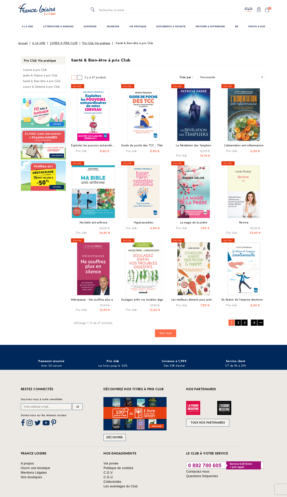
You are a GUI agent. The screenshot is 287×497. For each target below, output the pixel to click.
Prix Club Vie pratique (40, 60)
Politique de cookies (118, 468)
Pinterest (54, 423)
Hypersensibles (143, 222)
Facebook (23, 423)
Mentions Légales (34, 472)
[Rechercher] (164, 10)
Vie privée (110, 463)
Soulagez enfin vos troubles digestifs (144, 300)
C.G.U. (108, 477)
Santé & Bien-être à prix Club (41, 81)
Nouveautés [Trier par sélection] (232, 77)
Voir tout (165, 333)
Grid (74, 77)
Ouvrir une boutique (35, 468)
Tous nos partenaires (208, 423)
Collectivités (112, 481)
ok (77, 407)
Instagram (30, 423)
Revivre (244, 222)
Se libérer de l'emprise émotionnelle (244, 300)
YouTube (46, 423)
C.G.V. (108, 472)
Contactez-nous (198, 471)
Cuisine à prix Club (35, 70)
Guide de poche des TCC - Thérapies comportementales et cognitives (166, 145)
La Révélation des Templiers (193, 145)
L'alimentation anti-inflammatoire (244, 145)
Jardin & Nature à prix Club (40, 75)
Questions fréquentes (202, 476)
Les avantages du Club (120, 486)
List (79, 77)
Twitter (38, 423)
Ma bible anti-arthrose (93, 222)
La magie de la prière (193, 222)
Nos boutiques (31, 477)
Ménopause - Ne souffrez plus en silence (97, 300)
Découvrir (114, 437)
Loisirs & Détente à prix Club (41, 87)
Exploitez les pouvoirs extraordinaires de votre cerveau (106, 145)
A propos (27, 463)
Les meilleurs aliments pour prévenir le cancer (200, 300)
